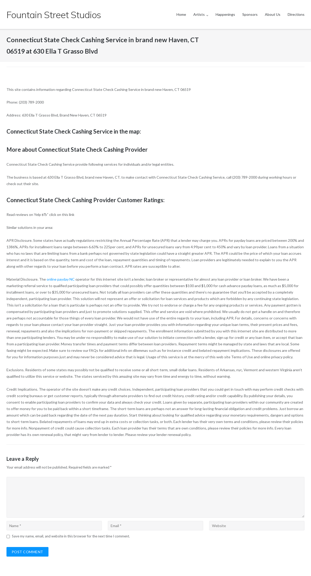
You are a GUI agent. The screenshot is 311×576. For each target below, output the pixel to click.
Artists (199, 14)
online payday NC (61, 279)
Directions (296, 14)
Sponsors (250, 14)
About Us (272, 14)
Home (181, 14)
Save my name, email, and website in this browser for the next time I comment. (71, 536)
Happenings (225, 14)
